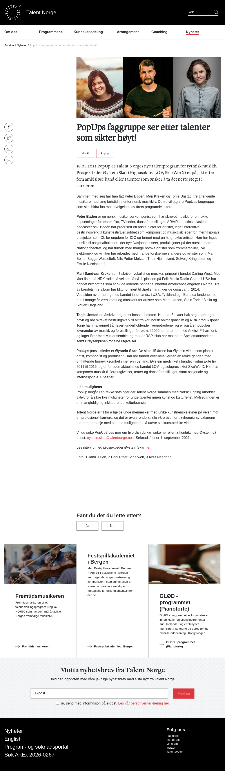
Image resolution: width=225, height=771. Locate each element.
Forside (9, 45)
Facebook (173, 735)
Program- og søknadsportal (36, 747)
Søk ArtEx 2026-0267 (29, 755)
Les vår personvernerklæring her (143, 703)
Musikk (86, 153)
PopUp (105, 153)
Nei (112, 526)
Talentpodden (175, 751)
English (13, 739)
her (164, 432)
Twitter (171, 747)
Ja (87, 526)
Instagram (173, 739)
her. (148, 447)
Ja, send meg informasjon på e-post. (88, 703)
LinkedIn (172, 743)
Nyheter (22, 45)
